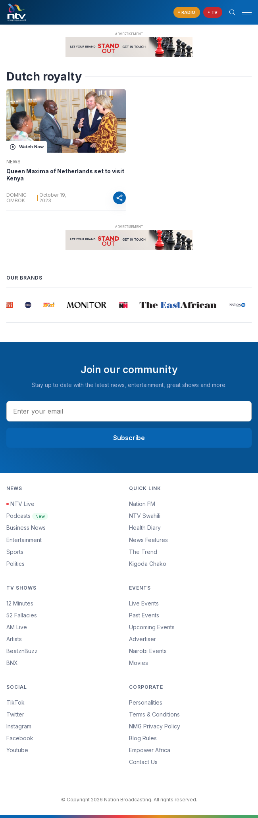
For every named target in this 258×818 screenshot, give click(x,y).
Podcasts (27, 515)
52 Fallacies (21, 615)
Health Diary (145, 527)
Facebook (19, 738)
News (13, 162)
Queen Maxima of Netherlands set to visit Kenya (65, 175)
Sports (14, 551)
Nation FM (142, 503)
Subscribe (129, 438)
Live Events (144, 603)
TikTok (15, 702)
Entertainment (24, 539)
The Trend (143, 551)
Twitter (15, 714)
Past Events (144, 615)
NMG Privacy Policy (154, 726)
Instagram (18, 726)
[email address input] (129, 411)
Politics (15, 563)
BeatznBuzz (22, 651)
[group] (10, 305)
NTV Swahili (144, 515)
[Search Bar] (232, 12)
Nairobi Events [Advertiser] (148, 651)
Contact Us (143, 762)
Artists (14, 639)
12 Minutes (19, 603)
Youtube (17, 750)
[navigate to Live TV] (212, 12)
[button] (244, 12)
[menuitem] (190, 651)
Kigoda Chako (147, 563)
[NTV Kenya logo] (16, 12)
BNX (12, 662)
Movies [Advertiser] (138, 662)
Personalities (145, 702)
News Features (148, 539)
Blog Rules (143, 738)
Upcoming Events (152, 627)
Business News (26, 527)
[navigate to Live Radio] (186, 12)
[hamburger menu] (247, 12)
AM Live (16, 627)
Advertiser (142, 639)
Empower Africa (149, 750)
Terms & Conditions (154, 714)
